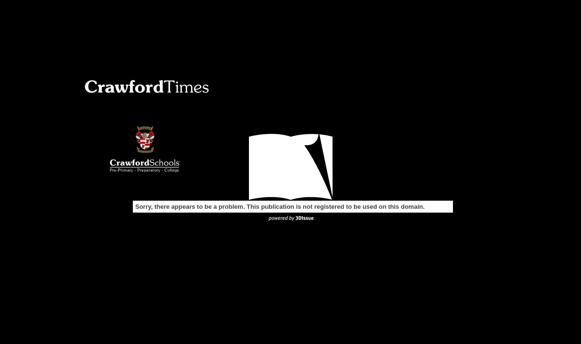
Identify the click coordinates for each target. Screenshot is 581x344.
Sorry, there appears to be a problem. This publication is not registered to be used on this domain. (280, 206)
